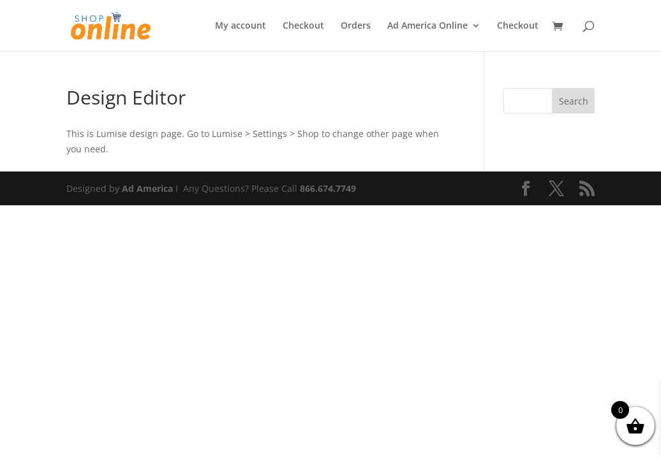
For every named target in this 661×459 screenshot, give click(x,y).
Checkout (303, 26)
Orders (356, 26)
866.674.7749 (328, 188)
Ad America (147, 188)
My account (240, 26)
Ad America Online (427, 26)
